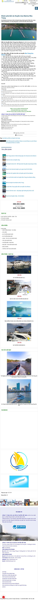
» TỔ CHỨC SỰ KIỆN (5, 218)
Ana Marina (5, 138)
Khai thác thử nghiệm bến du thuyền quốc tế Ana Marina (19, 173)
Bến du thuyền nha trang (14, 138)
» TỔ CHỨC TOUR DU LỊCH (6, 220)
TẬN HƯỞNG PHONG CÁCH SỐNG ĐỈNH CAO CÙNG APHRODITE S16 (19, 321)
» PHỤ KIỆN (4, 232)
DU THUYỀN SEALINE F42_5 (19, 277)
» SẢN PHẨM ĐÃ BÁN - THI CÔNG (9, 230)
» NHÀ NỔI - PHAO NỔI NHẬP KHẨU (9, 244)
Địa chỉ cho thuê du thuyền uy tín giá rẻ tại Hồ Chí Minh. (19, 169)
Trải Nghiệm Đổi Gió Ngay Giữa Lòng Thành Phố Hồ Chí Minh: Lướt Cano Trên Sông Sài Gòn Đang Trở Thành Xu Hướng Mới (19, 376)
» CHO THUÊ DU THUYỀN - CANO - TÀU (9, 216)
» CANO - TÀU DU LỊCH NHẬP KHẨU (9, 238)
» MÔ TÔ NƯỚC (5, 246)
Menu (36, 8)
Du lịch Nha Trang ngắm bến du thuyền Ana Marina (18, 186)
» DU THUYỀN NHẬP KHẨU (7, 234)
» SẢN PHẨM (3, 228)
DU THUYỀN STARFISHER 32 (19, 345)
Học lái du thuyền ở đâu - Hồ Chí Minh (15, 196)
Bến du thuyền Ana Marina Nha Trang (15, 182)
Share (12, 141)
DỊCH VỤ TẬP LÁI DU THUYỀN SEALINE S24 (19, 298)
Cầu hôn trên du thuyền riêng (13, 160)
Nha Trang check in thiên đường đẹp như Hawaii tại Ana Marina (21, 155)
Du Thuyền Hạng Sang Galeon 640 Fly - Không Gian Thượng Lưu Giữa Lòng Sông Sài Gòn (19, 405)
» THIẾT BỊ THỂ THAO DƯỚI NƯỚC (9, 248)
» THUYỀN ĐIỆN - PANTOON (8, 242)
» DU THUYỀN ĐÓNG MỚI (7, 236)
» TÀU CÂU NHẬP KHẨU (7, 240)
